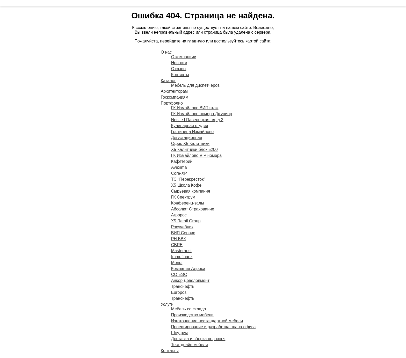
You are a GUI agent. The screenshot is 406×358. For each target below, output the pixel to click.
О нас (166, 52)
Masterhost (181, 251)
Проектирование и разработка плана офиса (213, 327)
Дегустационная (186, 137)
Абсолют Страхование (192, 209)
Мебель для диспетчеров (195, 85)
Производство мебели (192, 315)
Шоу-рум (179, 333)
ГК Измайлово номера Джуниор (201, 114)
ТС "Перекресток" (188, 179)
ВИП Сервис (183, 233)
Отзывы (178, 69)
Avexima (179, 167)
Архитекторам (174, 91)
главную (196, 41)
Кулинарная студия (189, 125)
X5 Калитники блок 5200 (194, 149)
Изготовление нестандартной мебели (207, 321)
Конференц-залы (187, 203)
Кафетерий (182, 161)
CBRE (177, 245)
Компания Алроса (188, 268)
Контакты (180, 74)
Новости (179, 63)
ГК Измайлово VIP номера (196, 155)
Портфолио (172, 103)
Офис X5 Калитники (190, 143)
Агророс (179, 215)
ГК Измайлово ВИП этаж (195, 108)
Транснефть (182, 286)
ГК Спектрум (183, 197)
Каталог (168, 80)
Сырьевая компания (190, 191)
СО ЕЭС (179, 274)
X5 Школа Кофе (186, 185)
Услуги (167, 304)
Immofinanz (182, 256)
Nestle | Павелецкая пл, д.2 (197, 120)
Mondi (177, 262)
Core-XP (179, 173)
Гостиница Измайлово (192, 131)
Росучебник (182, 227)
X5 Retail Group (186, 221)
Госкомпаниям (175, 97)
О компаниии (183, 57)
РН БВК (178, 239)
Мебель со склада (188, 309)
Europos (179, 292)
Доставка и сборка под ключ (198, 339)
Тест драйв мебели (189, 344)
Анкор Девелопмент (190, 280)
